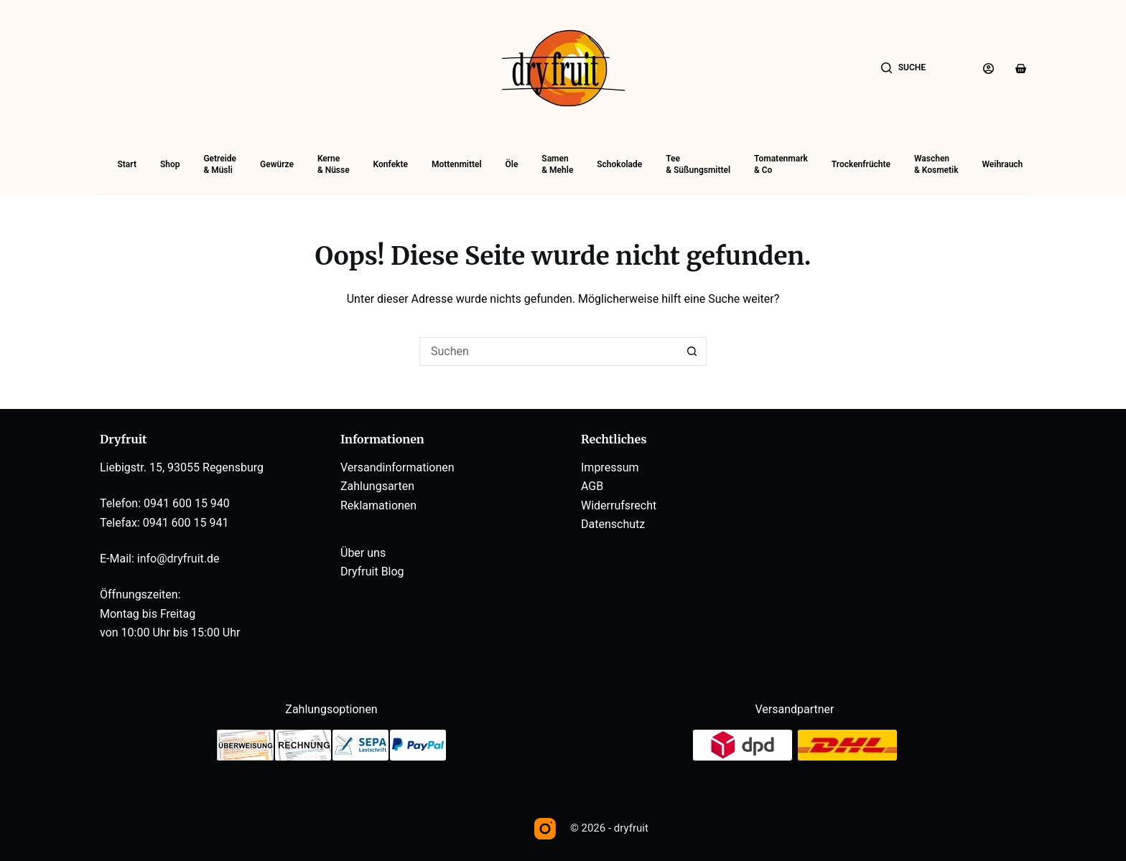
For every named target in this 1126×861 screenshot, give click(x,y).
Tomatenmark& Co (781, 164)
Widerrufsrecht (618, 505)
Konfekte (390, 164)
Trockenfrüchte (861, 164)
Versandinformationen (397, 467)
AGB (592, 486)
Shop (170, 164)
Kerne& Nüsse (333, 164)
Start (127, 164)
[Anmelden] (988, 68)
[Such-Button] (692, 351)
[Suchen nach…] (548, 351)
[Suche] (903, 68)
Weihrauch (1002, 164)
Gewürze (277, 164)
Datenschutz (613, 524)
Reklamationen (378, 505)
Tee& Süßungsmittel (698, 164)
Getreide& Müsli (219, 164)
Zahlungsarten (377, 486)
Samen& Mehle (557, 164)
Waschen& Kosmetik (936, 164)
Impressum (610, 467)
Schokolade (619, 164)
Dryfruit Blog (372, 571)
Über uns (363, 553)
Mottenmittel (457, 164)
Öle (512, 164)
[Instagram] (545, 828)
